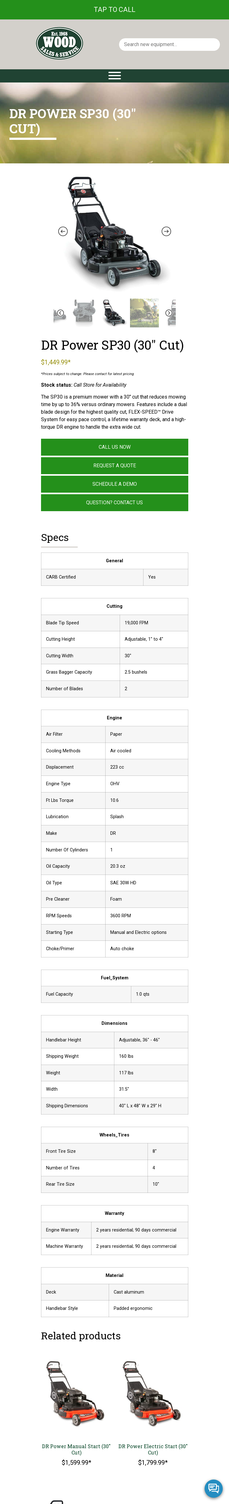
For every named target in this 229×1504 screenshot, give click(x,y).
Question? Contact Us (114, 503)
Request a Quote (114, 466)
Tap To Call (114, 9)
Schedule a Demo (114, 484)
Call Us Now (115, 447)
